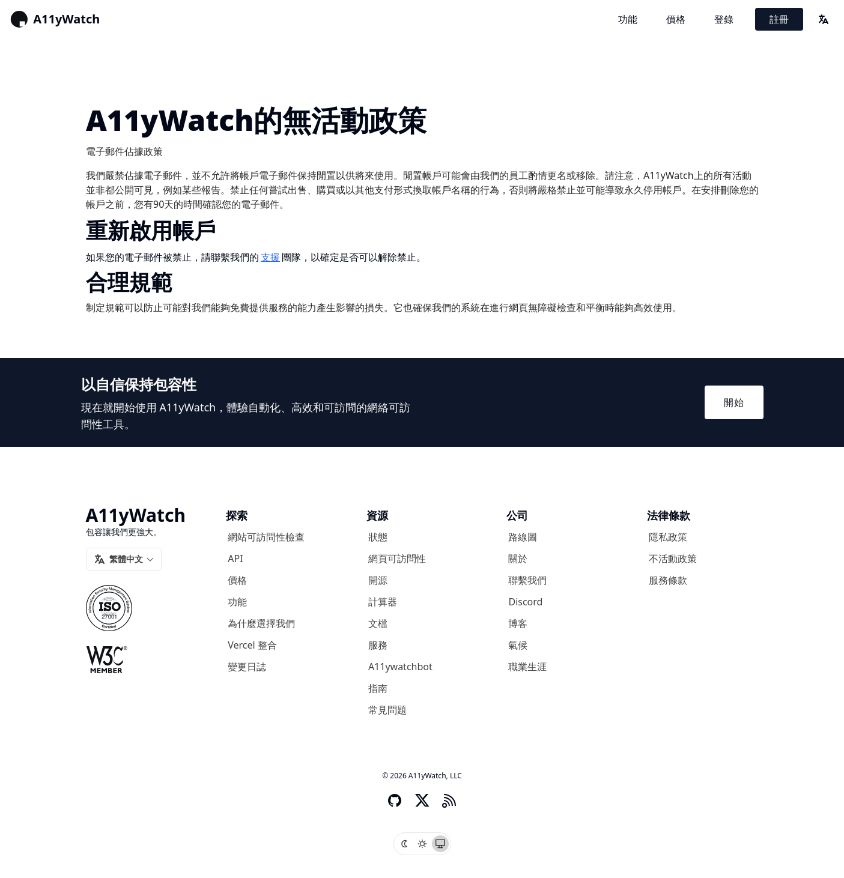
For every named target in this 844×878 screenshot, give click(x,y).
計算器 (382, 601)
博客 (517, 623)
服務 (377, 645)
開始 (734, 402)
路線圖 (522, 536)
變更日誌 (247, 666)
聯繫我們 (527, 580)
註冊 (779, 19)
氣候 (517, 645)
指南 (377, 688)
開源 (377, 580)
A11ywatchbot (400, 666)
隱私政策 (668, 536)
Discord (525, 601)
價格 (675, 19)
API (235, 558)
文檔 (377, 623)
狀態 (377, 536)
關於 (517, 558)
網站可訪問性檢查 (266, 536)
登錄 (723, 19)
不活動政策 (673, 558)
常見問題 (387, 709)
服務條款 (668, 580)
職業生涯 (527, 666)
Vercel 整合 (252, 645)
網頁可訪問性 (397, 558)
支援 (270, 257)
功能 (627, 19)
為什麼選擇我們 (261, 623)
